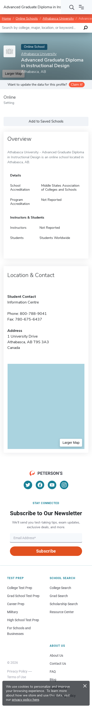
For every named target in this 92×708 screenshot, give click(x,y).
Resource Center (62, 612)
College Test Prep (19, 588)
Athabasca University (58, 18)
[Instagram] (64, 485)
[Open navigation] (81, 7)
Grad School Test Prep (23, 596)
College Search (60, 588)
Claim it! (77, 84)
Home (6, 18)
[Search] (72, 7)
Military (12, 612)
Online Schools (27, 18)
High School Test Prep (23, 620)
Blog (53, 680)
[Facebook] (40, 485)
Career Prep (15, 604)
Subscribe (46, 551)
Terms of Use (16, 677)
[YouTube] (52, 485)
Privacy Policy (17, 671)
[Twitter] (28, 485)
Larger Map (70, 442)
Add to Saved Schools (46, 121)
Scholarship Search (64, 604)
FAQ (53, 671)
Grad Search (59, 596)
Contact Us (58, 663)
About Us (56, 655)
